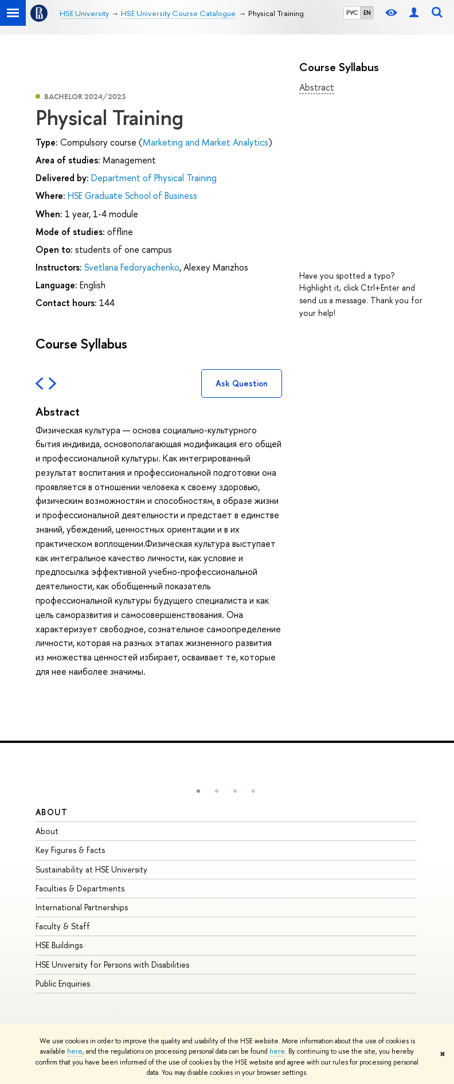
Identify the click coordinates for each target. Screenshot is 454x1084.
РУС (352, 13)
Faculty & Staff (63, 926)
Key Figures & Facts (70, 849)
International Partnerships (82, 907)
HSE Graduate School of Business (132, 195)
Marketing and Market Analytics (205, 142)
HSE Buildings (59, 945)
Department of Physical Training (154, 177)
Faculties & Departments (80, 888)
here (75, 1051)
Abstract (316, 87)
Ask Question (242, 383)
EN (367, 13)
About (52, 812)
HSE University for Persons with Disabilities (112, 964)
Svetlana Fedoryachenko (131, 267)
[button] (198, 791)
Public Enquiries (63, 983)
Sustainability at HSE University (91, 869)
